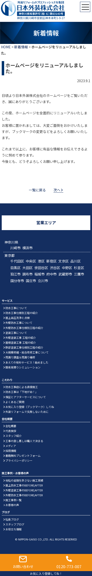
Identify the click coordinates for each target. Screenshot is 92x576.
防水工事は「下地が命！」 (21, 392)
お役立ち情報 (13, 529)
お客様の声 (12, 505)
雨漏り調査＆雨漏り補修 (20, 357)
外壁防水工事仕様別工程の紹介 (24, 328)
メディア (10, 446)
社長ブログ (12, 519)
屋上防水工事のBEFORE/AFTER (24, 485)
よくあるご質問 (14, 402)
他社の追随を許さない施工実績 (24, 480)
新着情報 (21, 46)
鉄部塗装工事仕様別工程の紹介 (24, 347)
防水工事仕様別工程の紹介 (21, 313)
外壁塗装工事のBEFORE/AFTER (24, 490)
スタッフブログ (14, 524)
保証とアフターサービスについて (25, 397)
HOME (6, 46)
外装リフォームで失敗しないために (27, 412)
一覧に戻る (37, 189)
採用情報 (10, 451)
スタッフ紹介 (13, 436)
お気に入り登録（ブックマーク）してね (29, 407)
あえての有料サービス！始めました (26, 362)
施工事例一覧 (13, 500)
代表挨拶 (10, 431)
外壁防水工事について (18, 323)
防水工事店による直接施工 (21, 387)
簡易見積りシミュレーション (22, 367)
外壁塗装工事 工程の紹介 (20, 338)
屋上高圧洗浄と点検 (17, 318)
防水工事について (16, 308)
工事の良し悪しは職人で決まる (24, 441)
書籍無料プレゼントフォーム (22, 456)
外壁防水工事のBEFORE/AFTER (24, 495)
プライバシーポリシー (18, 460)
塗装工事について (16, 333)
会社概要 (10, 426)
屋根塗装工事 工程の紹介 (20, 342)
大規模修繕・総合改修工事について (27, 352)
